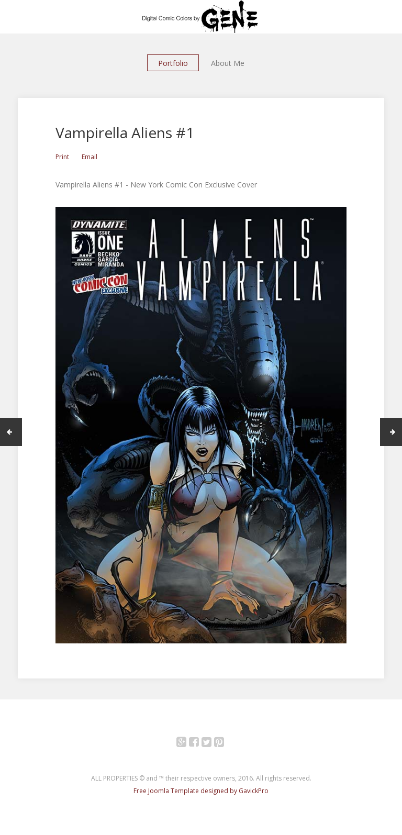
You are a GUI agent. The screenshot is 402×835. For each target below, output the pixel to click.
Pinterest (225, 743)
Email (89, 156)
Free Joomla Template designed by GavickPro (201, 790)
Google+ (187, 743)
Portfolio (173, 63)
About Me (227, 63)
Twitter (212, 743)
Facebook (199, 743)
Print (62, 156)
